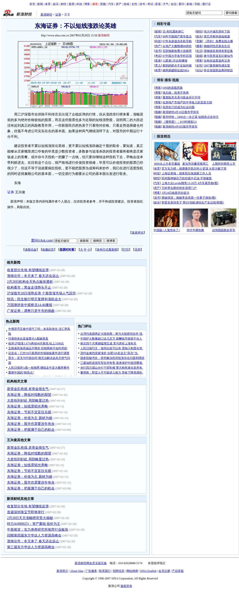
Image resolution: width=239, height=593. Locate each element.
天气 (166, 4)
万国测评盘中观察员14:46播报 (29, 305)
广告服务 (91, 571)
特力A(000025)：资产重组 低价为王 (33, 524)
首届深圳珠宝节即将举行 (25, 512)
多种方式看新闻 (107, 249)
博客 (87, 4)
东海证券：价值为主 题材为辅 (29, 418)
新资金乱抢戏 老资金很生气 (28, 389)
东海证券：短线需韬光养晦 (27, 406)
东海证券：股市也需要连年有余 (31, 424)
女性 (134, 4)
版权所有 (126, 586)
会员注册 (164, 571)
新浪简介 (62, 571)
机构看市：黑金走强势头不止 (29, 287)
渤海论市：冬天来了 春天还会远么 (33, 276)
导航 (197, 4)
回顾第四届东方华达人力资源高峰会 (34, 535)
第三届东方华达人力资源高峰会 (31, 547)
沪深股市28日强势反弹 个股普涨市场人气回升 (41, 293)
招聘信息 (118, 571)
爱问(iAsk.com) (42, 240)
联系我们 (105, 571)
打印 (126, 249)
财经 (63, 4)
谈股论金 (30, 249)
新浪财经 (46, 14)
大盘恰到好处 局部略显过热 (28, 400)
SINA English (148, 571)
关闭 (137, 249)
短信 (174, 4)
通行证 (206, 4)
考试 (150, 4)
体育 (48, 4)
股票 (71, 4)
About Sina (76, 571)
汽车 (111, 4)
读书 (142, 4)
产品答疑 (178, 571)
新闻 (40, 4)
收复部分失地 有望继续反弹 (28, 270)
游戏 (126, 4)
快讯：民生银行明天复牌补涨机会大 (34, 299)
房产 (119, 4)
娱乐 (56, 4)
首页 (32, 4)
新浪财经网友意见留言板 (91, 563)
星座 (158, 4)
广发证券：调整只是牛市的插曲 (31, 311)
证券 (58, 14)
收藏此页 (48, 249)
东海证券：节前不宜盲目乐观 (29, 412)
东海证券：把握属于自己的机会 (31, 429)
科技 (79, 4)
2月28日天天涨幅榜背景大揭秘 (30, 518)
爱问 (181, 4)
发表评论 (137, 232)
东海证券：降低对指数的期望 (29, 395)
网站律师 (132, 571)
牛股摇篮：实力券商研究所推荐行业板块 (37, 529)
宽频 (103, 4)
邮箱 (189, 4)
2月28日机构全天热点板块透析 (30, 282)
